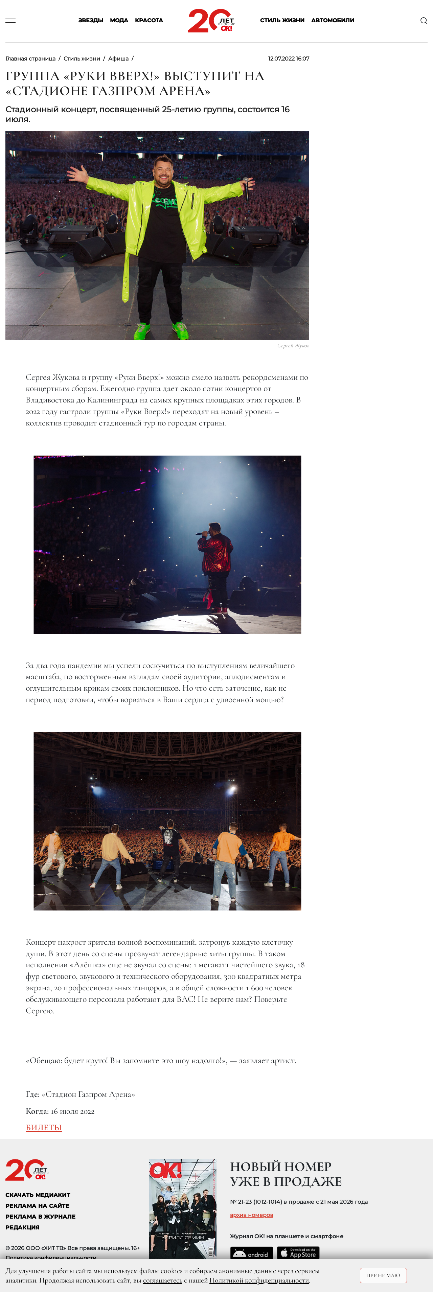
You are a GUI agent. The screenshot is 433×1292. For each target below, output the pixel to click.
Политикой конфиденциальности (259, 1280)
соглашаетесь (162, 1280)
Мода (119, 21)
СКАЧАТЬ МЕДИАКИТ (37, 1195)
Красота (149, 21)
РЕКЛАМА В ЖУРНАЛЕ (40, 1217)
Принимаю (383, 1275)
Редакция (22, 1227)
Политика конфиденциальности (50, 1258)
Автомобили (332, 21)
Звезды (90, 21)
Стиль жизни (282, 21)
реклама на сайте (37, 1206)
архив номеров (251, 1215)
